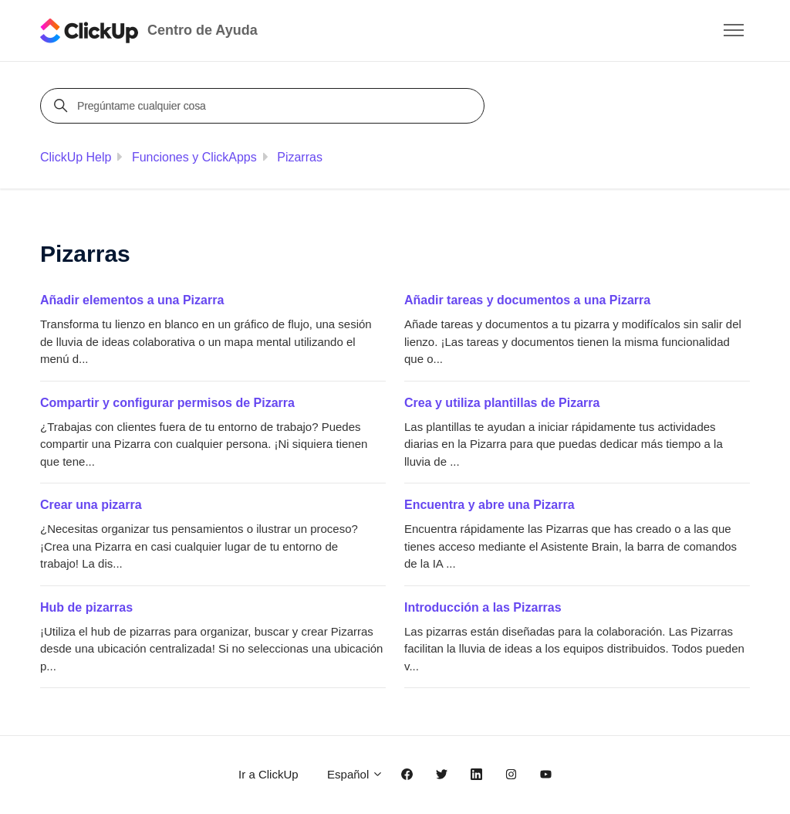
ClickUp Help (75, 157)
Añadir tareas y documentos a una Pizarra (527, 300)
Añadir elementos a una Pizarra (132, 300)
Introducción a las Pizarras (483, 607)
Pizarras (299, 157)
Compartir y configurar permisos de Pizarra (167, 402)
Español (355, 774)
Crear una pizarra (91, 504)
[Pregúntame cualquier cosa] (264, 105)
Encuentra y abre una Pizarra (489, 504)
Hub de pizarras (86, 607)
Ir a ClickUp (268, 774)
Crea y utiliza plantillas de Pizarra (501, 402)
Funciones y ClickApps (194, 157)
